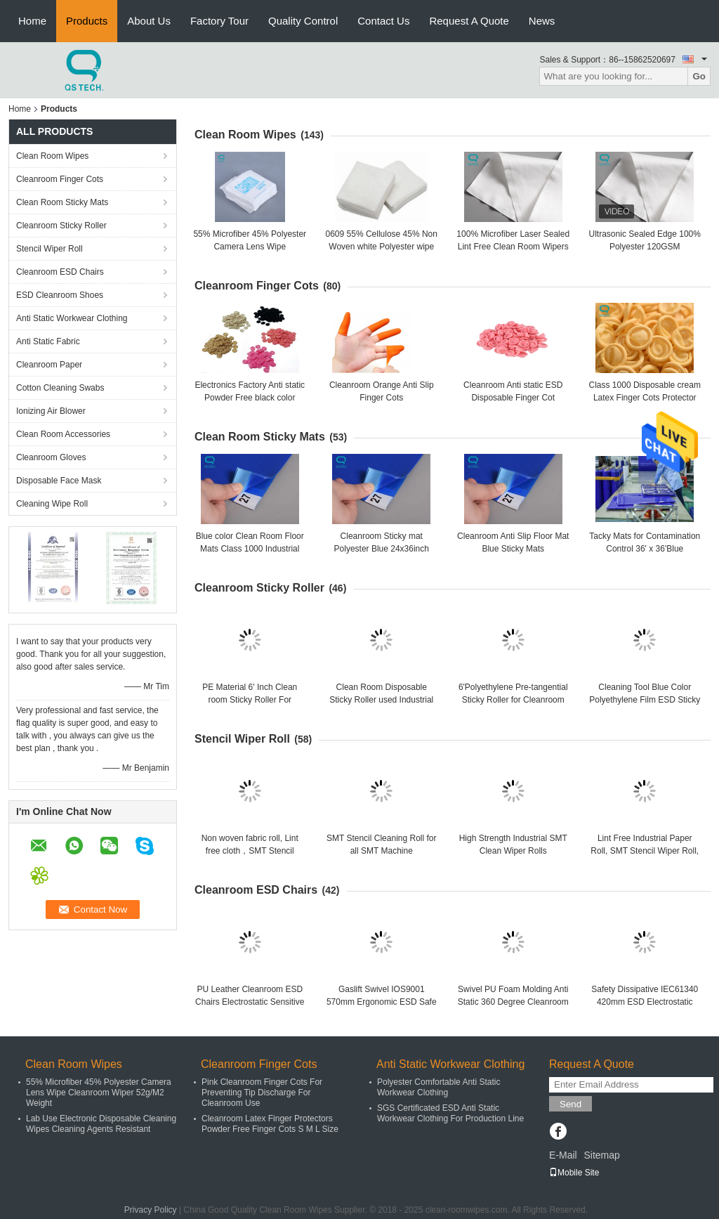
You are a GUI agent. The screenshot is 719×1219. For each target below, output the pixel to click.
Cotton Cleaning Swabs (60, 388)
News (542, 21)
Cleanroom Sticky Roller (61, 225)
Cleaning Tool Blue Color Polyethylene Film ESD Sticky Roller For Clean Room (644, 699)
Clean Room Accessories (63, 434)
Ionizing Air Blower (51, 411)
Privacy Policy (150, 1210)
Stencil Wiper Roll (49, 249)
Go (699, 76)
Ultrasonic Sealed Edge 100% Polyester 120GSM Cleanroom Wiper (645, 246)
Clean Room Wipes (52, 156)
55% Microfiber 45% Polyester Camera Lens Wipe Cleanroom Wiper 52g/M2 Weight (98, 1092)
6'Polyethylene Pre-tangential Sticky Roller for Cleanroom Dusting (513, 699)
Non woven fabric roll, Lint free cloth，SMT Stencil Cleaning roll (250, 850)
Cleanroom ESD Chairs (60, 272)
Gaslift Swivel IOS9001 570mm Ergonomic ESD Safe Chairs (381, 1001)
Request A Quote (468, 21)
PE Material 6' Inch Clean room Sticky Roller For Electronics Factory (249, 699)
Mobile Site (574, 1173)
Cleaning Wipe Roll (52, 504)
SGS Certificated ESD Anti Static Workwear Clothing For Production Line (450, 1113)
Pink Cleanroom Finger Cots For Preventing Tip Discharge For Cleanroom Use (262, 1092)
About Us (149, 21)
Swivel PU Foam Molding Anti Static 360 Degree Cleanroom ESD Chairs (513, 1001)
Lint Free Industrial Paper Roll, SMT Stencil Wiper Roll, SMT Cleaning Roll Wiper (645, 850)
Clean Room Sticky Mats (62, 202)
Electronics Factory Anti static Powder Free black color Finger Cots (249, 397)
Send (570, 1104)
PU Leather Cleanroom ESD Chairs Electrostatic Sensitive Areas (249, 1001)
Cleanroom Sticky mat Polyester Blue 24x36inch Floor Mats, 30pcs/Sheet (381, 548)
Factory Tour (219, 21)
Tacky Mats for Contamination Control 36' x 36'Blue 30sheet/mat (644, 548)
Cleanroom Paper (49, 365)
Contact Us (383, 21)
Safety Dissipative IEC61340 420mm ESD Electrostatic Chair (644, 1001)
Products (86, 21)
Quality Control (303, 21)
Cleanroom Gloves (51, 457)
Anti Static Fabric (48, 341)
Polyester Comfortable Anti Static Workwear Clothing (438, 1087)
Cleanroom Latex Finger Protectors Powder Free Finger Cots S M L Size (270, 1124)
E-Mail (563, 1155)
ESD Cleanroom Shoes (59, 295)
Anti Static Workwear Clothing (72, 318)
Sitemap (601, 1155)
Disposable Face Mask (58, 480)
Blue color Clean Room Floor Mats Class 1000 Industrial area (250, 548)
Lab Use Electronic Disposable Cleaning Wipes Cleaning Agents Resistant (101, 1124)
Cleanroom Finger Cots (59, 179)
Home (32, 21)
